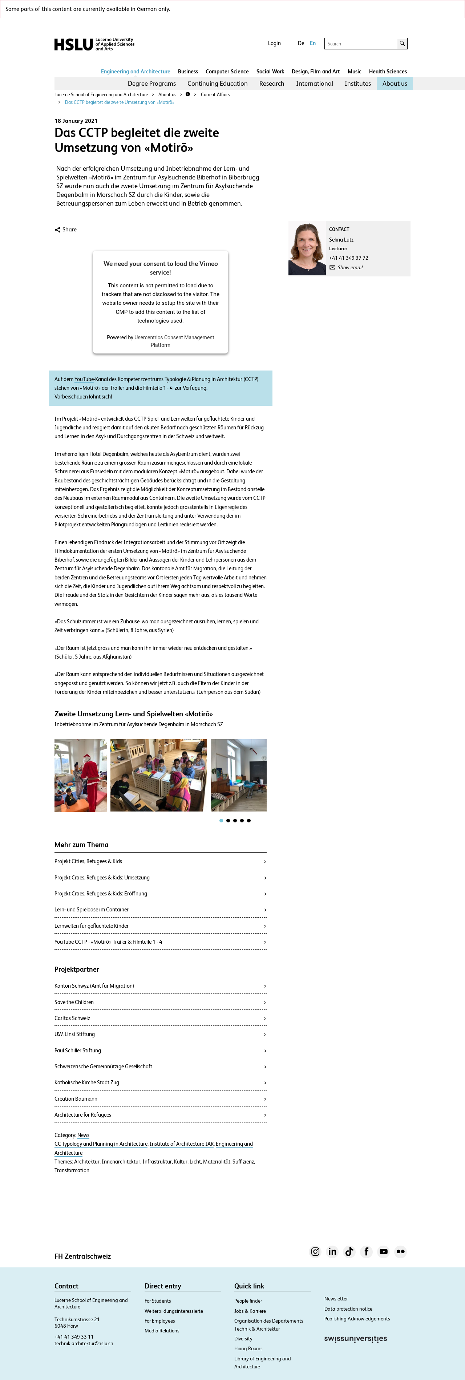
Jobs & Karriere (250, 1311)
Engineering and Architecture (135, 71)
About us (395, 83)
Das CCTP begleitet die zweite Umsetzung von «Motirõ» (119, 102)
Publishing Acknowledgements (357, 1319)
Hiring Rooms (248, 1348)
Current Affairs (215, 94)
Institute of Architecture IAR (182, 1144)
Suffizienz (243, 1162)
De (301, 43)
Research (271, 83)
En (313, 43)
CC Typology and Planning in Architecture (100, 1144)
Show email (350, 267)
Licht (195, 1162)
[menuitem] (152, 83)
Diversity (243, 1338)
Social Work (270, 71)
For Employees (160, 1321)
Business (188, 71)
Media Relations (162, 1331)
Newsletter (336, 1299)
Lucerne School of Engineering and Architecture (101, 94)
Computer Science (227, 71)
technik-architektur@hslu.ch (83, 1343)
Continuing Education (217, 83)
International (314, 83)
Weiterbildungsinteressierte (174, 1311)
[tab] (221, 820)
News (83, 1135)
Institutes (358, 83)
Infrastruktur (157, 1162)
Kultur (180, 1162)
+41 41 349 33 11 (74, 1337)
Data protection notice (348, 1309)
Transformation (71, 1170)
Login (274, 43)
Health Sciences (388, 71)
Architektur (87, 1162)
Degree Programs (152, 83)
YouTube (84, 379)
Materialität (216, 1162)
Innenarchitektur (121, 1162)
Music (354, 71)
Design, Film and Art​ (316, 71)
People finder (248, 1301)
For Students (158, 1301)
